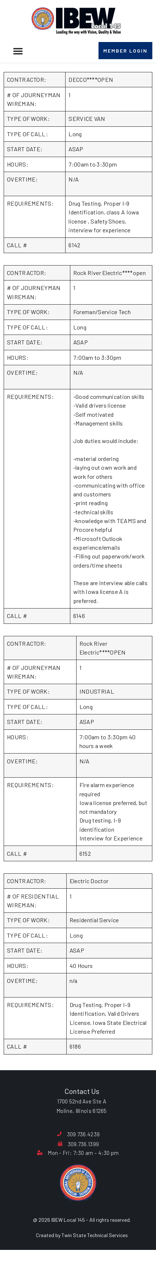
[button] (18, 50)
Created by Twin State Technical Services (82, 1254)
